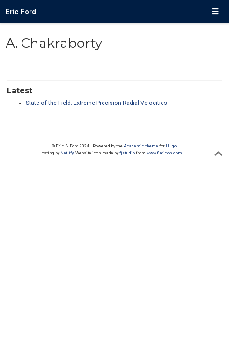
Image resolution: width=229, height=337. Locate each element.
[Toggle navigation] (215, 12)
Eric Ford (21, 11)
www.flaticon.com (164, 152)
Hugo (171, 145)
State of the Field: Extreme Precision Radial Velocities (96, 103)
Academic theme (141, 145)
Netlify (67, 152)
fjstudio (127, 152)
